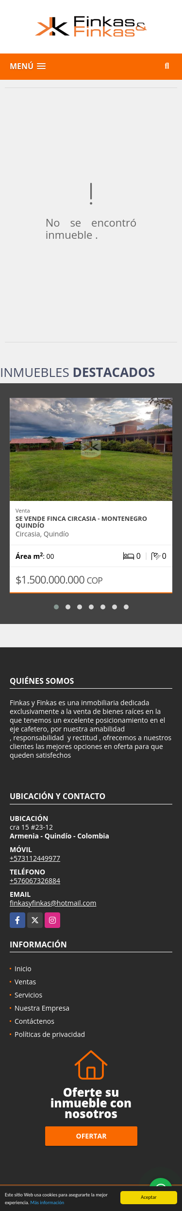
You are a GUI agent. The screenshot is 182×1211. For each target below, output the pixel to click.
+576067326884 (35, 880)
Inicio (23, 968)
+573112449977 (35, 858)
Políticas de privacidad (50, 1034)
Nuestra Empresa (42, 1008)
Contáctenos (34, 1021)
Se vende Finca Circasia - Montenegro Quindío (81, 522)
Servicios (28, 994)
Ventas (25, 981)
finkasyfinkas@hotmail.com (53, 903)
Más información (47, 1203)
